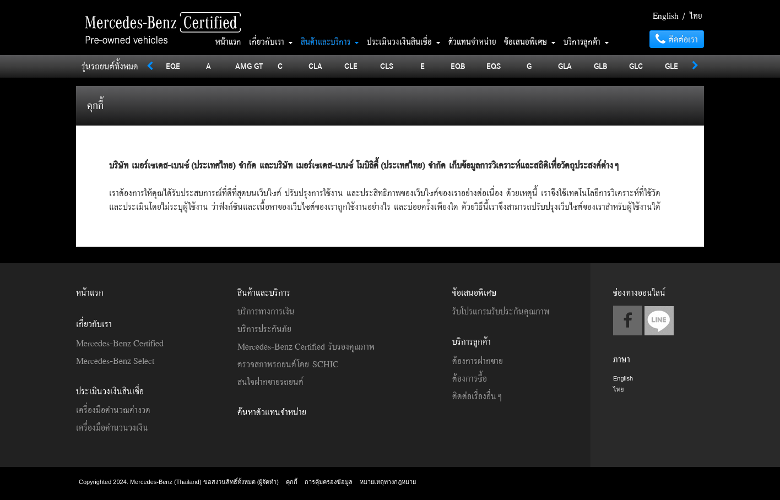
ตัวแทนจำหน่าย (472, 41)
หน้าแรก (228, 41)
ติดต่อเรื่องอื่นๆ (477, 396)
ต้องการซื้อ (469, 378)
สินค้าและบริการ (330, 41)
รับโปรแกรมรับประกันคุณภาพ (500, 311)
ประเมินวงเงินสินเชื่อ (404, 41)
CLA (315, 65)
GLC (636, 65)
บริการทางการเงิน (266, 311)
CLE (351, 65)
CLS (386, 65)
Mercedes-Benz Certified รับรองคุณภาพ (306, 346)
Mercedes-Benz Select (115, 360)
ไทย (696, 15)
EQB (458, 65)
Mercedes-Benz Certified (120, 343)
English (666, 15)
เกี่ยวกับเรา (271, 41)
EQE (173, 65)
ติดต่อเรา (677, 39)
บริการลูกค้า (586, 41)
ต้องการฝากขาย (477, 360)
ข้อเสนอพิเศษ (530, 41)
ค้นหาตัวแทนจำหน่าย (271, 412)
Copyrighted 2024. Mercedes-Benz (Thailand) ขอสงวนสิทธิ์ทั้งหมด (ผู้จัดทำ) (179, 482)
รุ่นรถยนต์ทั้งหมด (110, 66)
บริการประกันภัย (264, 329)
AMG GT (249, 65)
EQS (493, 65)
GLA (565, 65)
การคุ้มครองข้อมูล (329, 482)
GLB (601, 65)
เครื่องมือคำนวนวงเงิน (112, 427)
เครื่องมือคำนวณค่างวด (113, 410)
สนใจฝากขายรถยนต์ (270, 381)
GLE (671, 65)
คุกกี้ (291, 482)
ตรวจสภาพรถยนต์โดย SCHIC (288, 364)
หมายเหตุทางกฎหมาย (388, 482)
